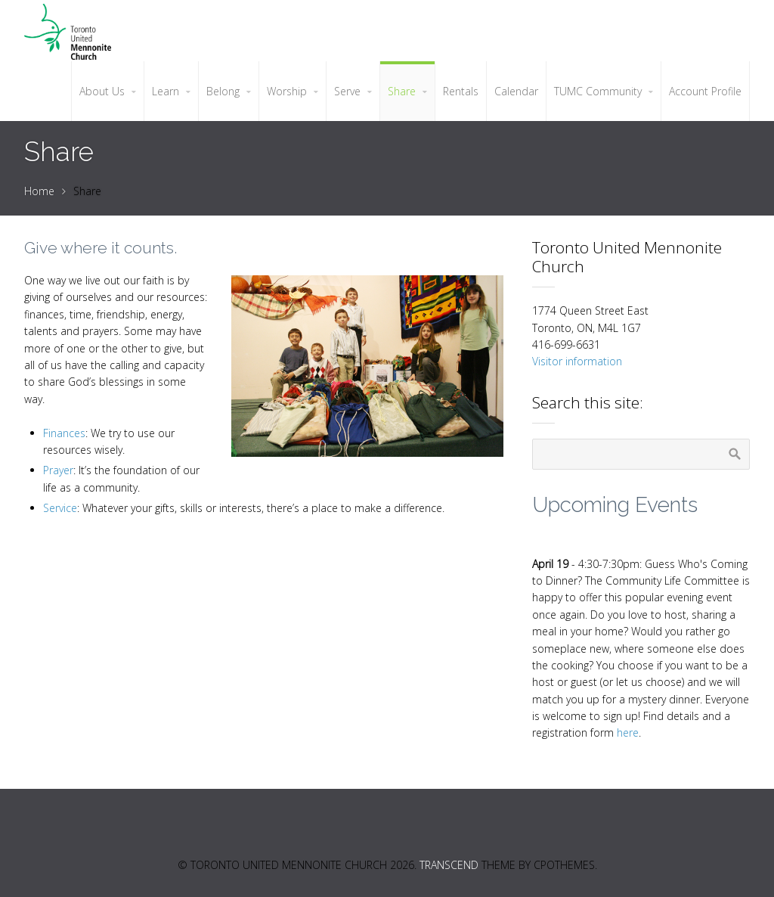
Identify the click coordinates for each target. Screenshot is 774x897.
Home (39, 191)
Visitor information (577, 361)
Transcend (449, 865)
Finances (64, 433)
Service (60, 508)
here (628, 732)
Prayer (58, 470)
